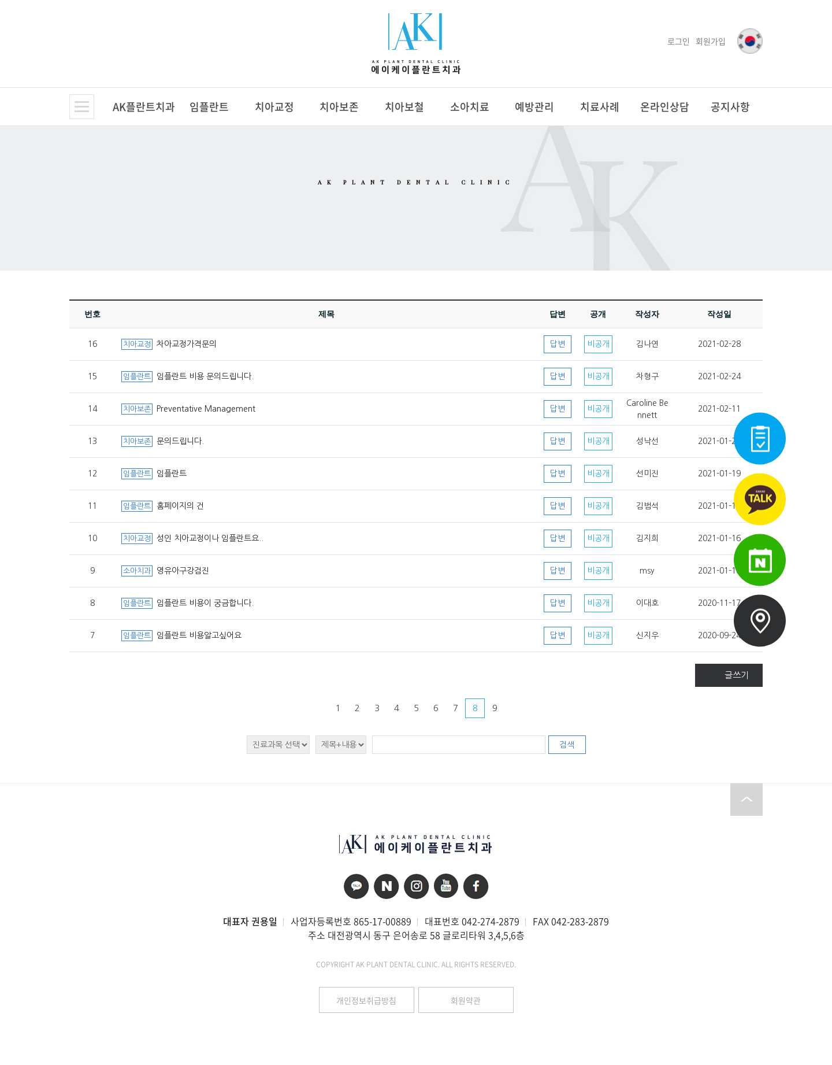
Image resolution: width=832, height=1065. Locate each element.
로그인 (678, 41)
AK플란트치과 (144, 106)
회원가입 (711, 41)
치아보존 (339, 106)
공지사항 (730, 106)
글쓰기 (737, 675)
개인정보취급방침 (366, 1000)
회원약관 (466, 1000)
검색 (566, 745)
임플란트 (209, 106)
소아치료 (469, 106)
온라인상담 (664, 106)
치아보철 (404, 106)
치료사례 (599, 106)
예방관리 (534, 106)
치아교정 (274, 106)
